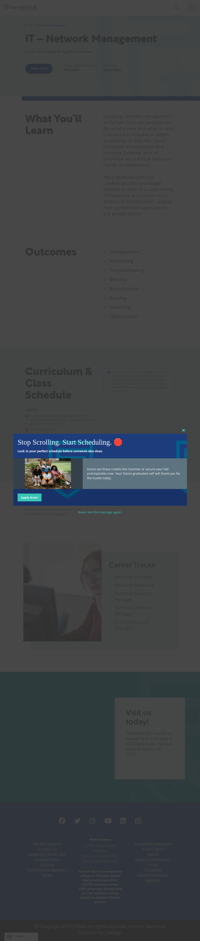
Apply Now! (29, 497)
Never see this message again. (100, 512)
